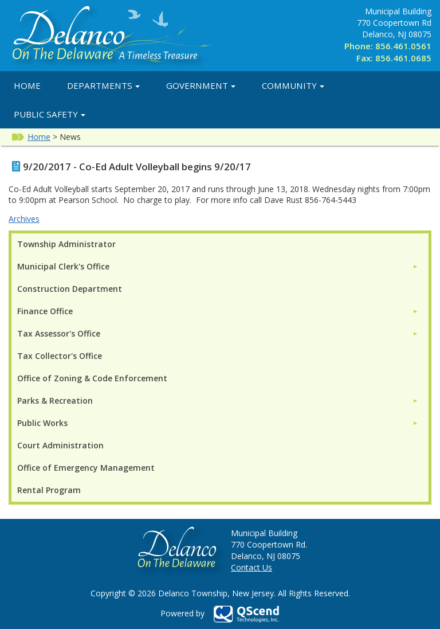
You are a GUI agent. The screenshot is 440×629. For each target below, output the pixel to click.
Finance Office (45, 311)
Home (27, 85)
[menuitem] (217, 266)
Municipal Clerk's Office (63, 266)
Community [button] (293, 85)
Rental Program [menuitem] (49, 490)
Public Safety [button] (49, 114)
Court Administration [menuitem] (60, 445)
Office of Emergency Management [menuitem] (86, 467)
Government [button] (200, 85)
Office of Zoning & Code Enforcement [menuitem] (92, 378)
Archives (24, 218)
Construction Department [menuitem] (69, 288)
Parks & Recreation (55, 400)
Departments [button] (103, 85)
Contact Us (251, 567)
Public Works (42, 422)
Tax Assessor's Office (58, 333)
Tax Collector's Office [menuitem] (59, 355)
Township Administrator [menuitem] (66, 244)
